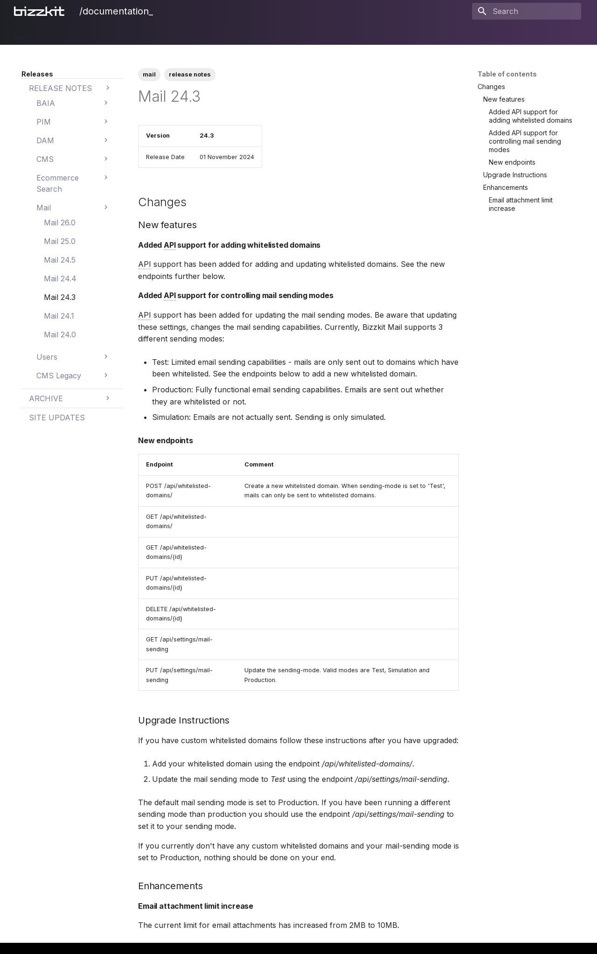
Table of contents (507, 74)
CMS (130, 34)
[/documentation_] (41, 11)
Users (252, 34)
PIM (80, 34)
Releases (311, 34)
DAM (104, 34)
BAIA (279, 34)
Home (23, 34)
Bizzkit (53, 34)
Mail (226, 34)
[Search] (526, 11)
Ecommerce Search (178, 34)
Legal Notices (358, 34)
